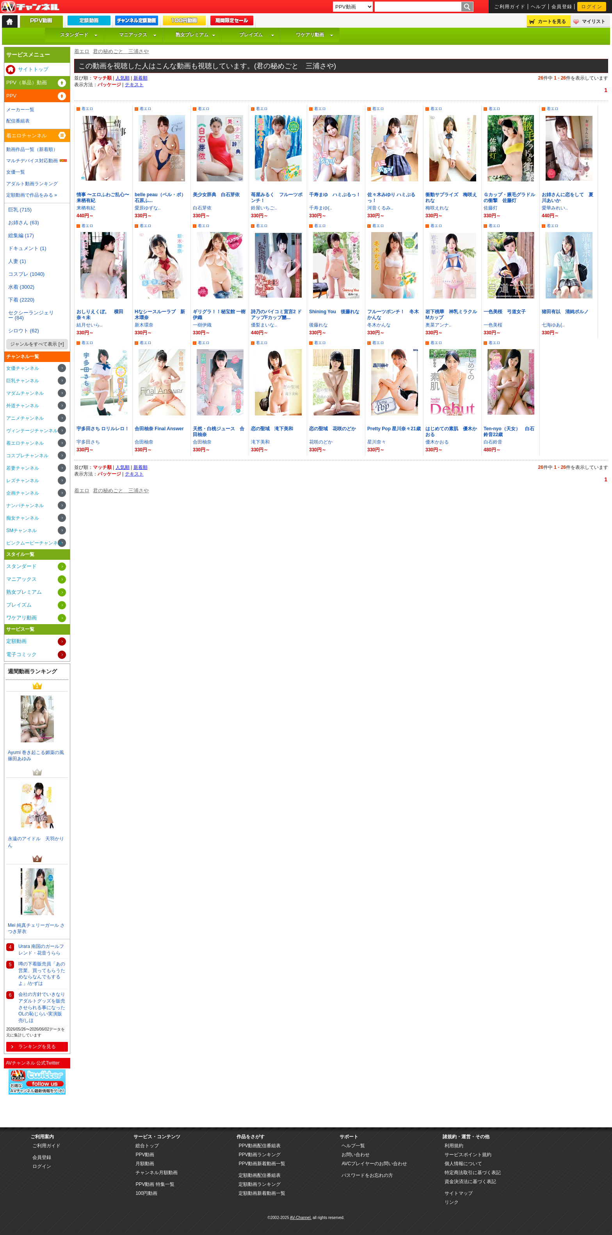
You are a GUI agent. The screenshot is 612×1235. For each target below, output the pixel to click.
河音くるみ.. (380, 208)
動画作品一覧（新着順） (32, 149)
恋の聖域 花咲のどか (332, 428)
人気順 (123, 78)
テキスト (134, 84)
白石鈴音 (493, 442)
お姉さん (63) (23, 222)
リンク (452, 1202)
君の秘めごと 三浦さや (121, 51)
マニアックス (138, 34)
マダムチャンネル (25, 393)
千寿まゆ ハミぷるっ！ (335, 194)
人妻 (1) (17, 261)
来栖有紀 (85, 208)
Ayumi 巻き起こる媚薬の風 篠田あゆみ (36, 756)
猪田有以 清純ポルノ (565, 311)
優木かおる (437, 442)
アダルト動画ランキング (32, 183)
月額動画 (144, 1163)
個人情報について (463, 1163)
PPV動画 (144, 1154)
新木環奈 (144, 325)
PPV (11, 96)
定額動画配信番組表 (259, 1175)
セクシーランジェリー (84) (31, 315)
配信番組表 (18, 121)
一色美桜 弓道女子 (505, 311)
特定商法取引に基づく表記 (473, 1172)
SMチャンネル (21, 530)
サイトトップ (33, 69)
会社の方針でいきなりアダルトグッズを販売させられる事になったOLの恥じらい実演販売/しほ (41, 1007)
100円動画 (146, 1193)
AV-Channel (30, 7)
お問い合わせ (356, 1154)
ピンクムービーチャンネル (34, 543)
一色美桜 (493, 325)
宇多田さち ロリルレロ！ (102, 428)
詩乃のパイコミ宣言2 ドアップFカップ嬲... (276, 314)
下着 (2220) (21, 300)
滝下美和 (260, 442)
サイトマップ (459, 1193)
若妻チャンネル (22, 468)
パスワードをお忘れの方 (367, 1175)
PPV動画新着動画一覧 (261, 1163)
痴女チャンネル (22, 518)
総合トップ (147, 1145)
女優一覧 (15, 172)
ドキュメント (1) (27, 248)
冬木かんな (379, 325)
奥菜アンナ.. (438, 325)
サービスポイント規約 (468, 1154)
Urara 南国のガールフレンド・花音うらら (41, 950)
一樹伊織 (202, 325)
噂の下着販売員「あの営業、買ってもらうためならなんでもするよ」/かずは (41, 973)
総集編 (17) (21, 235)
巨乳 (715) (20, 210)
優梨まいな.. (264, 325)
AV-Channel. (300, 1217)
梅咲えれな (437, 208)
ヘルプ (538, 6)
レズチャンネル (22, 480)
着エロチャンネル (26, 135)
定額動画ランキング (259, 1184)
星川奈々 (376, 442)
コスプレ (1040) (26, 274)
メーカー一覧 (20, 109)
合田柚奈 (144, 442)
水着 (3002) (21, 287)
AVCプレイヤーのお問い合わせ (374, 1163)
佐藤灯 (491, 208)
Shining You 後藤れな (334, 311)
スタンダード (79, 34)
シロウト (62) (23, 331)
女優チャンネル (22, 368)
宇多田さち (88, 442)
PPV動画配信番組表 (259, 1145)
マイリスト (593, 21)
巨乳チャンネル (22, 380)
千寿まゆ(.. (320, 208)
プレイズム (256, 34)
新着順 (140, 78)
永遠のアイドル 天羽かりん (36, 842)
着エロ (81, 51)
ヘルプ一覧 (353, 1145)
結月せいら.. (89, 325)
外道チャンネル (22, 405)
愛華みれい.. (555, 208)
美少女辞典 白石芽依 (216, 194)
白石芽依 (202, 208)
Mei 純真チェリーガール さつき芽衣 (36, 929)
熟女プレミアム (195, 34)
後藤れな (318, 325)
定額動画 (16, 641)
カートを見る (552, 21)
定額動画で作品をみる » (31, 195)
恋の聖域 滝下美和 (272, 428)
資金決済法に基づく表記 (470, 1181)
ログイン (591, 6)
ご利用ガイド (510, 6)
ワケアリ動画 (314, 34)
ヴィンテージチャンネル (32, 430)
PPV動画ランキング (259, 1154)
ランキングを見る (37, 1046)
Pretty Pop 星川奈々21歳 (394, 428)
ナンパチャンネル (25, 505)
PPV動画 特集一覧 (154, 1184)
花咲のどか (321, 442)
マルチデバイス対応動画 (32, 160)
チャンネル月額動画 (156, 1172)
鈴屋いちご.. (264, 208)
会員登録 (562, 6)
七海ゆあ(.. (553, 325)
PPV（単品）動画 (26, 82)
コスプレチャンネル (27, 455)
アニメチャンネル (25, 418)
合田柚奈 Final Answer (159, 428)
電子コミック (21, 654)
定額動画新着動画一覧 (261, 1193)
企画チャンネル (22, 493)
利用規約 (454, 1145)
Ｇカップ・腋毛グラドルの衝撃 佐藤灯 (509, 197)
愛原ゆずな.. (148, 208)
